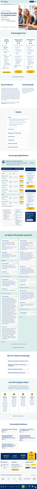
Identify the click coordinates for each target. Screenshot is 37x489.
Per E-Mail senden (4, 27)
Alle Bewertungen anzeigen (18, 347)
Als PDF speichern (12, 27)
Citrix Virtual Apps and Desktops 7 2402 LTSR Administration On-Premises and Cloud (27, 437)
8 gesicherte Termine (6, 48)
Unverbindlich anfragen (18, 72)
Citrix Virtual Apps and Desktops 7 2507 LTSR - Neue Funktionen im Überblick (8, 445)
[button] (18, 361)
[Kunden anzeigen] (33, 475)
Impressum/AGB (12, 486)
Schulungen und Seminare (7, 4)
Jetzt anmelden (15, 469)
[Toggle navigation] (35, 1)
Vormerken (21, 178)
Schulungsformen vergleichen (18, 76)
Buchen (21, 176)
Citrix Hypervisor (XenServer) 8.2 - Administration (27, 430)
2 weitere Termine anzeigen (7, 206)
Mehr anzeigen (11, 129)
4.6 (3, 20)
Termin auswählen (6, 72)
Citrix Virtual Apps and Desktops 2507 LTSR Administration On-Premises (8, 436)
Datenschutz (18, 486)
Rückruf (32, 1)
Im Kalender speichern (18, 168)
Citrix (14, 4)
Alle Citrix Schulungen (5, 10)
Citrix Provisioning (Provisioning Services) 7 (9, 430)
